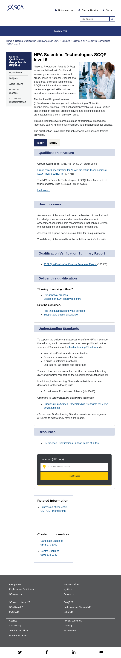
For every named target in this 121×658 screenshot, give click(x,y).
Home (9, 41)
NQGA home (15, 72)
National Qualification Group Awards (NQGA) (37, 41)
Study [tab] (53, 142)
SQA (15, 8)
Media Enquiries (71, 584)
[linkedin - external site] (73, 652)
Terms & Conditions (18, 630)
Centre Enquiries (49, 551)
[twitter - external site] (20, 652)
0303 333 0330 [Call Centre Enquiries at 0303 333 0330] (48, 554)
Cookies (13, 620)
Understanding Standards (83, 347)
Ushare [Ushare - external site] (68, 612)
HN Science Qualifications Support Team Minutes (71, 443)
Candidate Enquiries (51, 541)
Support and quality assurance (61, 314)
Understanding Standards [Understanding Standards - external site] (77, 607)
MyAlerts (68, 589)
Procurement (70, 630)
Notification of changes (16, 91)
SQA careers (15, 594)
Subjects (66, 41)
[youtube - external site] (101, 652)
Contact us (69, 594)
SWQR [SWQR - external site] (68, 602)
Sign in (109, 10)
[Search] (94, 18)
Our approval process (56, 295)
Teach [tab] (40, 142)
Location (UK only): (52, 459)
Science (77, 41)
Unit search (43, 190)
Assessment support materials (17, 100)
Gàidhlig (68, 625)
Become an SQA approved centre (62, 298)
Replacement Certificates (21, 589)
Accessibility (15, 625)
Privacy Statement (73, 620)
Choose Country (90, 10)
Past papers (15, 584)
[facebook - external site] (47, 652)
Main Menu (60, 31)
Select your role (66, 10)
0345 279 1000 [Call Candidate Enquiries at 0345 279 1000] (48, 544)
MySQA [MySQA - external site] (14, 612)
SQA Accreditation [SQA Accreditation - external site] (19, 602)
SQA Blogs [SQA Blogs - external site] (16, 607)
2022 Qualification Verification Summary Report (70, 264)
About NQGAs (16, 84)
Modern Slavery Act (18, 635)
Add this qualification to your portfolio (64, 310)
